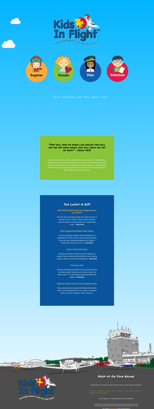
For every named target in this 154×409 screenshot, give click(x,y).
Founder (120, 391)
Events (86, 97)
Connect (103, 97)
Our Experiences (68, 97)
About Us (57, 97)
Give (126, 391)
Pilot (99, 393)
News (79, 97)
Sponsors (94, 97)
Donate (107, 391)
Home (131, 391)
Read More (80, 224)
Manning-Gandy (112, 408)
